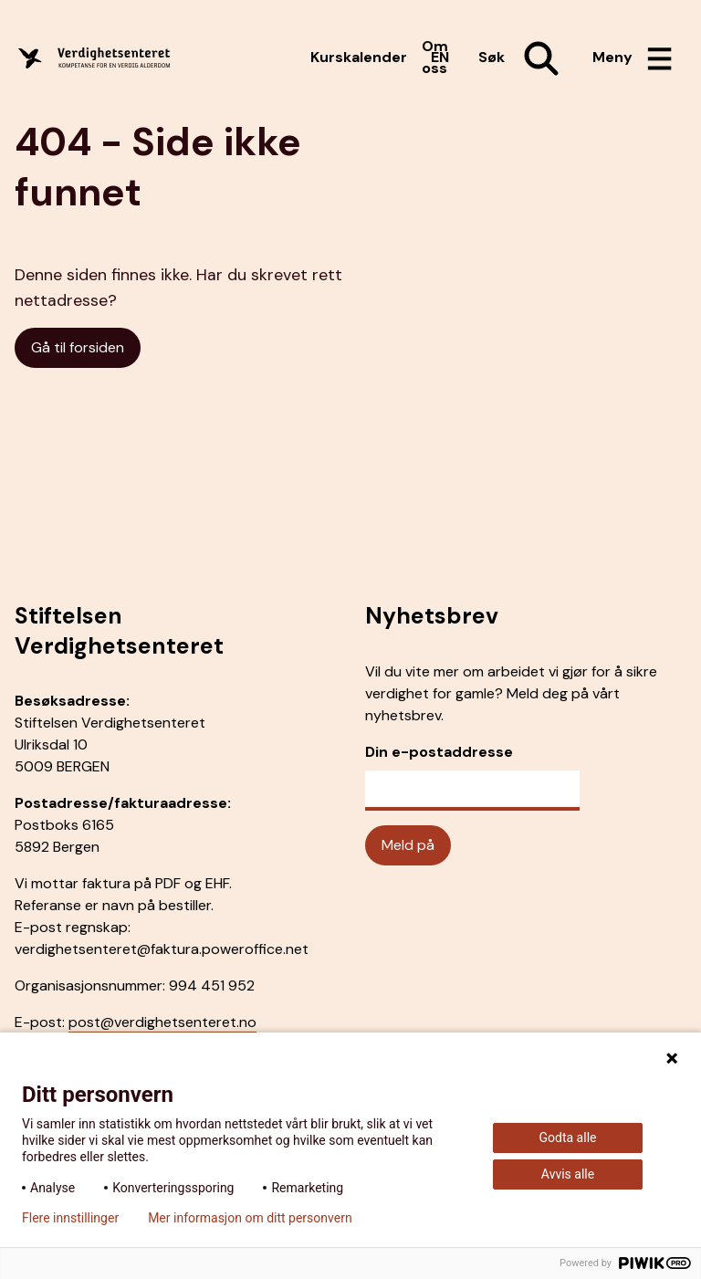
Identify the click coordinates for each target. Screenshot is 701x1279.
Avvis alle (567, 1174)
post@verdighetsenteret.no (162, 1022)
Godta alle (568, 1137)
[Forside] (113, 58)
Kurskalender (358, 57)
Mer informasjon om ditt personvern (249, 1218)
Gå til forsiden (77, 347)
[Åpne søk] (521, 58)
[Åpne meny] (632, 58)
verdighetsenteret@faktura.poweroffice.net (162, 949)
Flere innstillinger (70, 1218)
